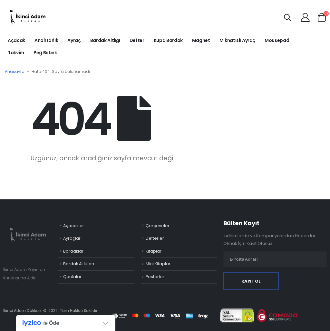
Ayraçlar (72, 238)
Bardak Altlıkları (78, 263)
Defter (137, 40)
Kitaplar (153, 251)
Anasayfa (14, 71)
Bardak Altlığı (105, 40)
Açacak (16, 40)
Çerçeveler (158, 225)
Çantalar (72, 276)
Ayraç (74, 40)
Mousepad (277, 40)
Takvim (16, 52)
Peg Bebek (45, 52)
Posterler (155, 276)
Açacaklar (73, 225)
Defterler (155, 238)
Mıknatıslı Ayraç (237, 40)
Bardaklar (73, 251)
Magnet (201, 40)
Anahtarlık (46, 40)
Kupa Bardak (168, 40)
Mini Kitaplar (158, 263)
